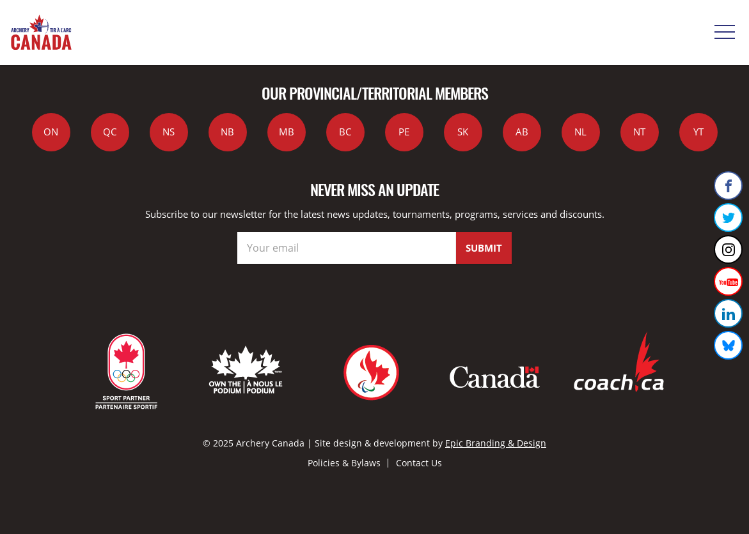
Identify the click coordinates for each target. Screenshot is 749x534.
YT (698, 131)
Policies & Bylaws (344, 463)
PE (403, 131)
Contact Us (419, 463)
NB (227, 131)
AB (522, 131)
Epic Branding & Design (495, 443)
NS (168, 131)
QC (109, 131)
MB (286, 131)
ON (50, 131)
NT (639, 131)
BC (345, 131)
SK (462, 131)
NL (580, 131)
